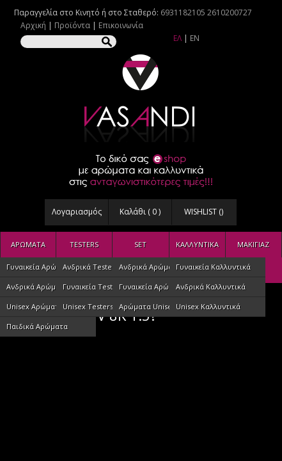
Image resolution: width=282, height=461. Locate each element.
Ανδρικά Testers (90, 266)
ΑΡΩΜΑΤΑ (28, 244)
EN (195, 38)
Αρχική (33, 25)
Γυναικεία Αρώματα (40, 266)
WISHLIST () (203, 211)
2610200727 (229, 12)
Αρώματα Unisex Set (154, 306)
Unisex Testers (88, 306)
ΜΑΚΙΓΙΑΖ (253, 244)
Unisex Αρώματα (34, 306)
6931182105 (183, 12)
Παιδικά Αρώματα (37, 326)
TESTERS (84, 244)
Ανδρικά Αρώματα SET (157, 266)
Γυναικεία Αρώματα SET (159, 286)
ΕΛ (177, 38)
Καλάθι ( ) (140, 211)
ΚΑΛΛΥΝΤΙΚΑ (197, 244)
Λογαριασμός (77, 211)
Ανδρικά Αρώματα (37, 286)
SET (140, 244)
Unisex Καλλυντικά (208, 306)
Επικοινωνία (120, 25)
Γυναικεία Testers (93, 286)
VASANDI (140, 98)
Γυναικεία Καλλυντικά (213, 266)
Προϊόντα (72, 25)
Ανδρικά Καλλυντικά (211, 286)
